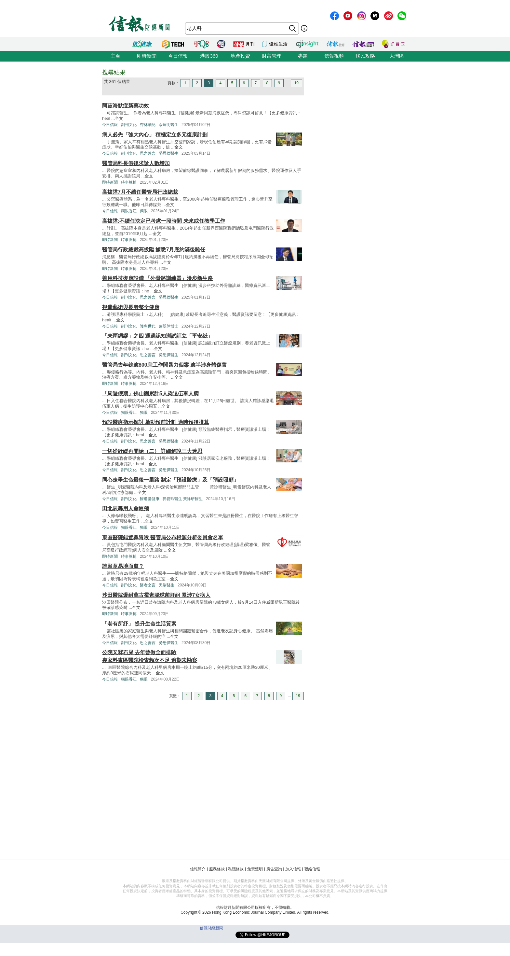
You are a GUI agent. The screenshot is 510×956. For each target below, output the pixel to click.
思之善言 (147, 153)
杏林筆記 (147, 124)
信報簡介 (198, 869)
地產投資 (240, 56)
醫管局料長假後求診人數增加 (136, 163)
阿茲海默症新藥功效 (125, 105)
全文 (119, 118)
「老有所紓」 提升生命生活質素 (139, 623)
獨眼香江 (129, 211)
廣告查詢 (274, 869)
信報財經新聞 (211, 928)
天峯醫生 (166, 585)
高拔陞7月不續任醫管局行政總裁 (140, 192)
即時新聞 (146, 56)
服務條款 (217, 869)
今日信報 (178, 56)
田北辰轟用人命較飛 (125, 508)
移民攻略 (365, 56)
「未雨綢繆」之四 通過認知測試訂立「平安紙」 (157, 336)
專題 (303, 56)
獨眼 (144, 211)
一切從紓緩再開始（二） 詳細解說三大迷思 (152, 451)
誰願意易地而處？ (123, 566)
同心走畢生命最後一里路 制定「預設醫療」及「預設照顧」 (170, 480)
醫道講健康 (149, 499)
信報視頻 (334, 56)
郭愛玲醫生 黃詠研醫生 (183, 499)
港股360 (209, 56)
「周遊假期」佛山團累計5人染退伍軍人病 (150, 393)
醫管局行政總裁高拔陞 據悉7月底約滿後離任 (153, 249)
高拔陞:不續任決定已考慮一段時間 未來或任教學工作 (163, 221)
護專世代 (147, 326)
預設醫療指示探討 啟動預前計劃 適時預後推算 (155, 422)
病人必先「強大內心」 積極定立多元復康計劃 (155, 134)
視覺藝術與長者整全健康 (130, 307)
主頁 (115, 56)
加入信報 (293, 869)
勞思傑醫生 (168, 153)
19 (296, 83)
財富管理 (271, 56)
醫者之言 (147, 585)
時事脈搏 (129, 182)
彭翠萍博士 (168, 326)
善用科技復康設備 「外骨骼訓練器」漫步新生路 (157, 278)
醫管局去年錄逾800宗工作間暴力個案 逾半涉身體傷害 (164, 365)
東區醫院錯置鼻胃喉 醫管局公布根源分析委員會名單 (162, 537)
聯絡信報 (312, 869)
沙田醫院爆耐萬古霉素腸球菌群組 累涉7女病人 (156, 595)
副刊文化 (129, 124)
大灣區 (396, 56)
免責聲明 (255, 869)
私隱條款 (236, 869)
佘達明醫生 (168, 124)
